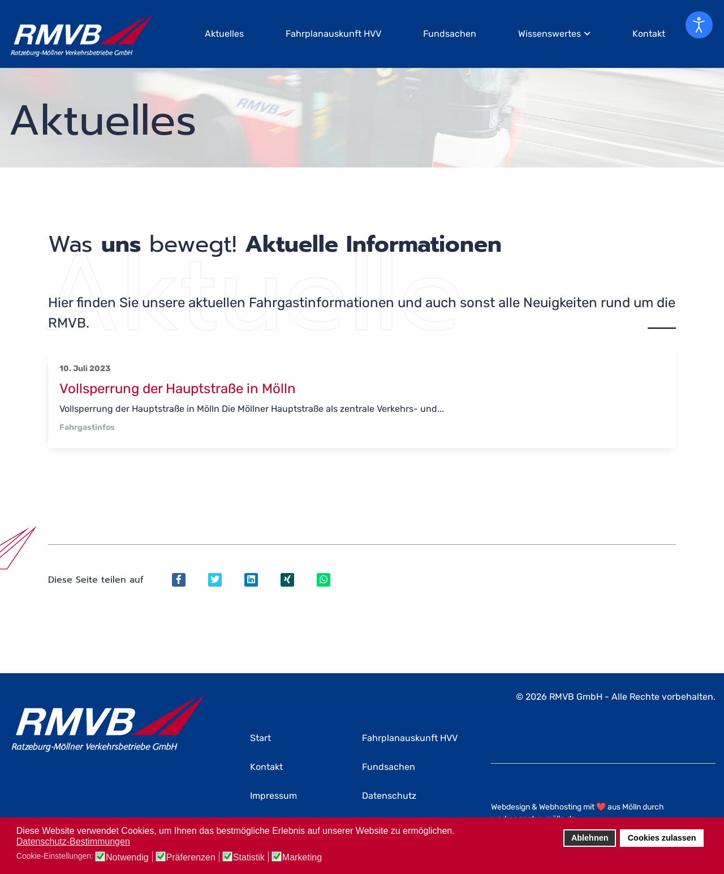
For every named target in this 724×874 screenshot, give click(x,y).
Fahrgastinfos (87, 427)
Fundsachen (449, 33)
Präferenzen (191, 857)
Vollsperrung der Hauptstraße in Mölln (177, 388)
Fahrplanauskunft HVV (333, 33)
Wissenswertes (549, 33)
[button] (458, 831)
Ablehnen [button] (590, 837)
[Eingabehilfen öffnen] (699, 24)
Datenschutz (389, 795)
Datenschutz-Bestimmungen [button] (73, 841)
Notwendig (127, 857)
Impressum (273, 795)
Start (260, 738)
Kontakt (648, 33)
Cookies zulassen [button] (662, 837)
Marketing (302, 857)
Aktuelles (224, 33)
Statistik (249, 857)
